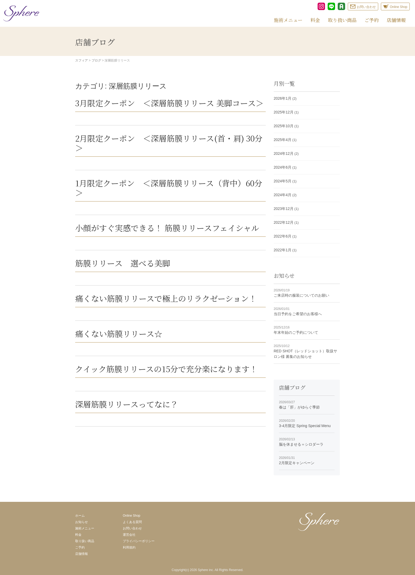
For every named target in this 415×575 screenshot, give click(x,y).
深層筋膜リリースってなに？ (126, 404)
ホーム (80, 515)
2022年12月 (284, 222)
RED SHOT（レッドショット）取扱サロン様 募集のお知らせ (307, 351)
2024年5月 (282, 181)
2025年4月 (282, 140)
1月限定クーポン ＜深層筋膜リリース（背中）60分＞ (168, 187)
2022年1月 (282, 250)
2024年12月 (284, 153)
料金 (315, 19)
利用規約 (129, 547)
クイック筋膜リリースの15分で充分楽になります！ (166, 369)
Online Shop (131, 515)
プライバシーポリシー (139, 541)
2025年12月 (284, 112)
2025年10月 (284, 126)
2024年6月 (282, 167)
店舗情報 (396, 19)
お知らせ (81, 522)
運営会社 (129, 535)
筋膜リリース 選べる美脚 (122, 263)
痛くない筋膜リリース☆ (118, 333)
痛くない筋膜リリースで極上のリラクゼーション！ (166, 298)
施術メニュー (288, 19)
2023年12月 (284, 209)
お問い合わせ (132, 528)
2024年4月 (282, 195)
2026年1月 (282, 98)
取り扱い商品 (342, 19)
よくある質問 (132, 522)
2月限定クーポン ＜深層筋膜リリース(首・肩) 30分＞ (169, 142)
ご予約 (371, 19)
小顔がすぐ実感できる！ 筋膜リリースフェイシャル (167, 228)
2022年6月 (282, 236)
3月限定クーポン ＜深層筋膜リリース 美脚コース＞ (169, 103)
